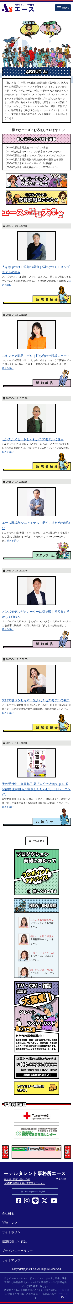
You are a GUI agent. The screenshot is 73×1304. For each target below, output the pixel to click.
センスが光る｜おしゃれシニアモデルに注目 (33, 439)
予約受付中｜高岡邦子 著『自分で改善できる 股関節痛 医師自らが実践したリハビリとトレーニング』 (36, 789)
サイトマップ (11, 1260)
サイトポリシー (12, 1232)
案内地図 (61, 1179)
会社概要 (8, 1213)
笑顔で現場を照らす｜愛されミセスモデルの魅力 (36, 700)
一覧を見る (36, 840)
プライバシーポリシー (17, 1250)
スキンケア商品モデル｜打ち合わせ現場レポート (36, 355)
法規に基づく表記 (14, 1241)
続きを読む (7, 368)
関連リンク (9, 1222)
